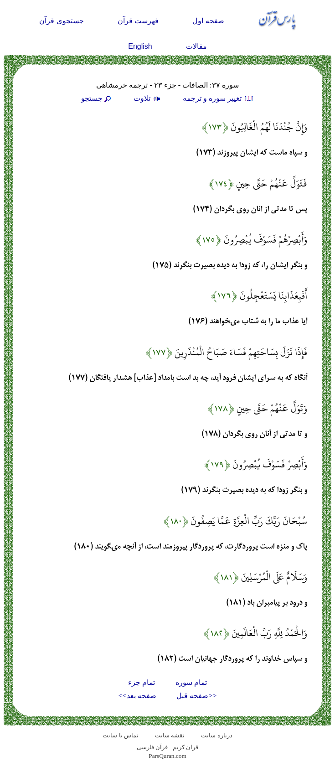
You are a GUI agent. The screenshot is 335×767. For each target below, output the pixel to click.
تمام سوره (191, 682)
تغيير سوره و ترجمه (218, 98)
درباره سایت (216, 735)
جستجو (97, 98)
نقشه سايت (170, 735)
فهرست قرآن (138, 21)
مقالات (196, 46)
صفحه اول (208, 21)
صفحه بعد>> (137, 696)
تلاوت (148, 98)
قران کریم (185, 747)
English (140, 46)
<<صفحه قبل (196, 696)
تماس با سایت (121, 735)
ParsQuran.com (167, 755)
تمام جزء (141, 682)
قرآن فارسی (152, 747)
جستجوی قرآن (61, 21)
